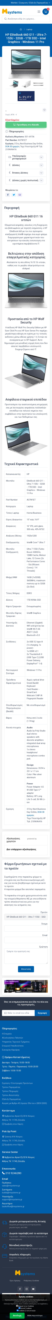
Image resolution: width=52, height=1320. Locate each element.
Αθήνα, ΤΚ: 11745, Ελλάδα (13, 1120)
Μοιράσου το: (11, 190)
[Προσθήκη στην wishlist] (44, 110)
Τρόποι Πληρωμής (10, 1091)
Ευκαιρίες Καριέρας (11, 1050)
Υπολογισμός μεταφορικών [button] (17, 157)
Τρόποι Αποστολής (10, 1095)
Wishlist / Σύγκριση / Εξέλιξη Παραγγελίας (29, 3)
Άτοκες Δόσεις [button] (18, 172)
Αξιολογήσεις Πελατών (12, 1038)
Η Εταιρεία (7, 1034)
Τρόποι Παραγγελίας (11, 1087)
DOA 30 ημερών (12, 146)
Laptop (29, 29)
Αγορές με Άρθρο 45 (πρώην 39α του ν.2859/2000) (24, 1103)
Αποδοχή (17, 1315)
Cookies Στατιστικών (26, 1310)
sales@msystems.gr (11, 1186)
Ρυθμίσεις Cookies (31, 1281)
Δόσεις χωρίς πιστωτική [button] (23, 180)
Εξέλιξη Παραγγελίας (11, 1099)
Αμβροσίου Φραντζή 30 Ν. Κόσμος (18, 1116)
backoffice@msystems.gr (13, 1206)
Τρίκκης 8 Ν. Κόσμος (12, 1137)
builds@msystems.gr (11, 1192)
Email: (45, 935)
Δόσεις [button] (14, 165)
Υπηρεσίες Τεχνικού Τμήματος (16, 1042)
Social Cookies (25, 1308)
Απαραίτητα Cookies (25, 1306)
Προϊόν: (44, 912)
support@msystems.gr (12, 1199)
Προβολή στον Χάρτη (12, 1124)
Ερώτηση (43, 947)
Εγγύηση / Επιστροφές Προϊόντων (17, 1083)
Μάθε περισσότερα (34, 1316)
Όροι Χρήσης (15, 1281)
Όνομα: (44, 924)
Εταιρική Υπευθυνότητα (12, 1046)
